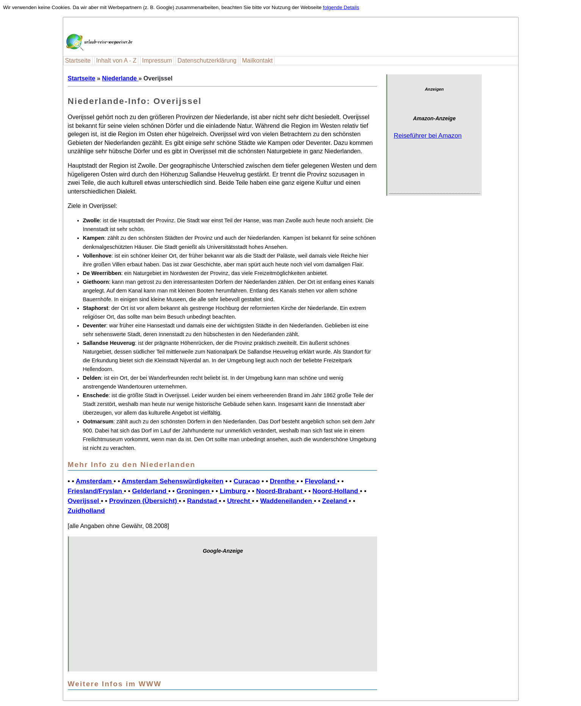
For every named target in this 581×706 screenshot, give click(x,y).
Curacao (246, 481)
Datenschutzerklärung (206, 60)
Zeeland (335, 501)
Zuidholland (86, 510)
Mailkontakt (257, 60)
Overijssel (84, 501)
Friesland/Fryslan (96, 491)
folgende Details (341, 7)
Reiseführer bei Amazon (428, 135)
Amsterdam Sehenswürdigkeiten (173, 481)
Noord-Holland (336, 491)
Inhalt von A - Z (116, 60)
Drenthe (283, 481)
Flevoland (321, 481)
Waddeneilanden (287, 501)
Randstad (203, 501)
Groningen (194, 491)
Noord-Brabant (280, 491)
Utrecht (239, 501)
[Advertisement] (223, 616)
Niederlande (120, 78)
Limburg (234, 491)
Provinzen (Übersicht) (144, 501)
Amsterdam (95, 481)
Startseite (78, 60)
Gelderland (150, 491)
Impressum (157, 60)
